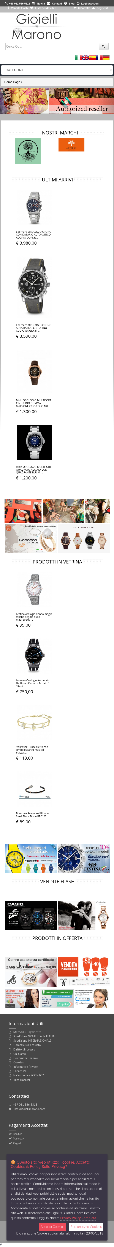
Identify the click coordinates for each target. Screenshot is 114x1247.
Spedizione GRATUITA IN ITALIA (34, 1036)
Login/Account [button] (88, 3)
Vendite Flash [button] (18, 8)
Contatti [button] (54, 3)
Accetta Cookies (52, 1227)
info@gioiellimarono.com (29, 1109)
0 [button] (81, 8)
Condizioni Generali (25, 1058)
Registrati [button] (100, 8)
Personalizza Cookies (86, 1227)
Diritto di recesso (24, 1049)
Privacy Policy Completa (78, 1218)
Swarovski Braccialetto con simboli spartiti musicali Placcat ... (32, 749)
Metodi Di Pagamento (27, 1032)
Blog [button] (69, 3)
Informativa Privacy (25, 1066)
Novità (38, 3)
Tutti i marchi (21, 1080)
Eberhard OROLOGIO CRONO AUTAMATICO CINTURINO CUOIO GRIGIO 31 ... (33, 327)
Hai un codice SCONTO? (28, 1075)
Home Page (12, 82)
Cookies (18, 1062)
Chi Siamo (19, 1053)
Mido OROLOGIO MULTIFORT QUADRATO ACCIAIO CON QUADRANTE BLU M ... (33, 469)
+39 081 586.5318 (25, 1104)
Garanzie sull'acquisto (27, 1045)
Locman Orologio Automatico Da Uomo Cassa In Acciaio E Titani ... (33, 683)
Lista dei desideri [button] (43, 8)
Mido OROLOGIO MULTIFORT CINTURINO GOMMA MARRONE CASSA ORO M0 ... (33, 403)
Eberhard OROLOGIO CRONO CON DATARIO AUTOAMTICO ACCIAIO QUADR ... (33, 234)
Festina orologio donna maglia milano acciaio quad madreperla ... (34, 616)
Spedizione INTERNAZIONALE (32, 1040)
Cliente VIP (20, 1071)
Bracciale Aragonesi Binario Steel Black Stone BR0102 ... (32, 815)
